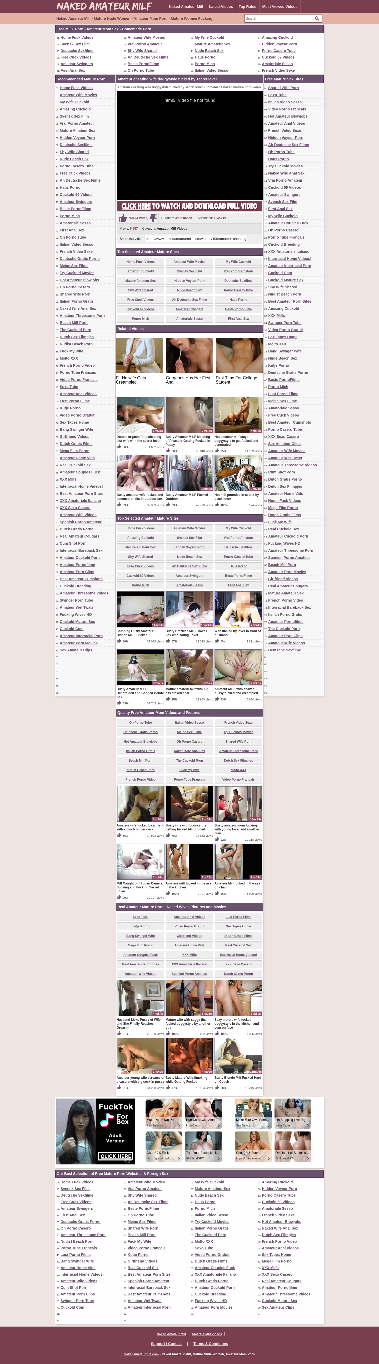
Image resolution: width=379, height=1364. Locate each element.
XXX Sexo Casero (75, 508)
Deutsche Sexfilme (77, 51)
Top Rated (247, 6)
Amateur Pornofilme (77, 565)
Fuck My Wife (71, 351)
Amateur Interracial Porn (81, 636)
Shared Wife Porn (75, 294)
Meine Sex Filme (74, 266)
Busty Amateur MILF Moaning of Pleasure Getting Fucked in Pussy (188, 441)
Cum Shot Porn (73, 543)
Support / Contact (166, 1344)
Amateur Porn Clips (77, 572)
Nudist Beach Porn (76, 344)
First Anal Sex (73, 70)
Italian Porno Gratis (77, 301)
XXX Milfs (68, 479)
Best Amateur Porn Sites (81, 493)
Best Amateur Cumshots (81, 579)
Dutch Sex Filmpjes (77, 337)
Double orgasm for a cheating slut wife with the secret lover (139, 439)
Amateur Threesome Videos (84, 593)
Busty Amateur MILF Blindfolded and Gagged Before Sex (140, 693)
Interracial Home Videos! (81, 486)
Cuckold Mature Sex (77, 622)
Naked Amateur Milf (186, 6)
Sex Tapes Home (74, 422)
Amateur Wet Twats (77, 607)
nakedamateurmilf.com (141, 1354)
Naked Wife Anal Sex (78, 308)
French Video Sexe (278, 70)
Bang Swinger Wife (76, 429)
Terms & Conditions (210, 1344)
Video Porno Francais (79, 380)
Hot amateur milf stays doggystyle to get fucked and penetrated (236, 441)
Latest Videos (221, 6)
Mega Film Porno (74, 451)
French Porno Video (77, 365)
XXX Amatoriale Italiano (80, 501)
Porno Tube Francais (78, 372)
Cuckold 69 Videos (278, 57)
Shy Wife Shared (142, 51)
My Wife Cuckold (209, 37)
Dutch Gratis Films (76, 444)
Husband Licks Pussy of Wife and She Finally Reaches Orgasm (139, 1023)
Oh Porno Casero (75, 287)
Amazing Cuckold (277, 37)
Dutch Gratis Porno (76, 529)
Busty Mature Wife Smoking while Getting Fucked (186, 1080)
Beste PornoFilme (143, 64)
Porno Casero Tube (279, 51)
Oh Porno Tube (141, 70)
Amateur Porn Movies (79, 643)
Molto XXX (69, 358)
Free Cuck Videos (76, 57)
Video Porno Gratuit (77, 415)
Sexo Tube (69, 387)
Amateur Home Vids (77, 458)
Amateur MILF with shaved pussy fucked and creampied (236, 691)
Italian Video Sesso (211, 70)
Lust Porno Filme (75, 401)
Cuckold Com (71, 629)
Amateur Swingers (77, 64)
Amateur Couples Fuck (80, 472)
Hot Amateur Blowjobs (79, 280)
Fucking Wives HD (76, 614)
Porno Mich (205, 64)
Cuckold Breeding (75, 586)
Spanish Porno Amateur (81, 522)
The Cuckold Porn (75, 330)
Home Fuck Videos (77, 37)
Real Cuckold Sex (75, 465)
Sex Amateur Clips (76, 650)
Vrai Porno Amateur (145, 44)
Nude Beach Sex (209, 51)
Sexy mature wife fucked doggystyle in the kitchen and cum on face (237, 1023)
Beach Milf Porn (74, 323)
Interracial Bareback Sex (81, 550)
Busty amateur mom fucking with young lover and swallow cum (237, 829)
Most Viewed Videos (279, 6)
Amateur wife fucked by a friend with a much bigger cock (140, 827)
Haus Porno (205, 57)
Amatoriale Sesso (277, 64)
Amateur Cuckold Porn (80, 557)
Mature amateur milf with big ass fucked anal (187, 691)
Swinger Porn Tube (76, 600)
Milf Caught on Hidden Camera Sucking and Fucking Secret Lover (140, 887)
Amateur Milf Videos (172, 228)
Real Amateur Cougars (79, 536)
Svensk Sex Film (75, 44)
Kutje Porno (70, 408)
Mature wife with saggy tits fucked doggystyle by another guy (188, 1023)
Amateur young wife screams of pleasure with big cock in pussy (140, 1080)
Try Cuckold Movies (77, 273)
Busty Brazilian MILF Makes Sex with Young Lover (186, 633)
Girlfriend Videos (74, 436)
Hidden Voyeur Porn (279, 44)
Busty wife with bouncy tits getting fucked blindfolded (186, 827)
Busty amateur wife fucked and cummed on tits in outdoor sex (140, 497)
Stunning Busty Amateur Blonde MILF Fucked (135, 633)
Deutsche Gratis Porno (80, 259)
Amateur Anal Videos (78, 394)
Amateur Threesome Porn (82, 315)
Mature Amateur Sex (212, 44)
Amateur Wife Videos (78, 515)
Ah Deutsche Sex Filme (148, 57)
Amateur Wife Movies (146, 37)
